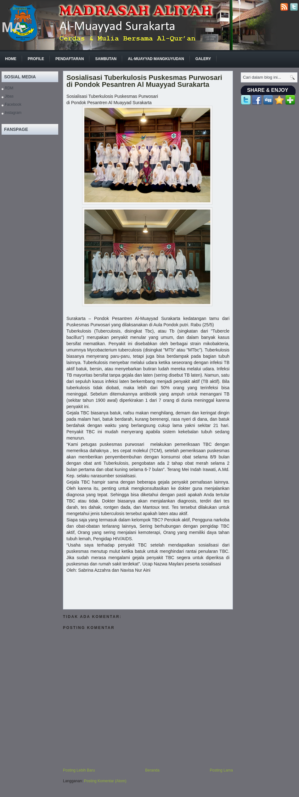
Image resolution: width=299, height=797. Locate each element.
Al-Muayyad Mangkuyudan (156, 59)
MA (12, 27)
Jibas (9, 96)
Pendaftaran (69, 59)
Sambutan (105, 59)
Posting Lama (221, 770)
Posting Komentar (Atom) (105, 781)
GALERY (203, 59)
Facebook (13, 104)
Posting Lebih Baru (79, 770)
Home (10, 59)
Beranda (20, 8)
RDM (9, 88)
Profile (36, 59)
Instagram (13, 112)
